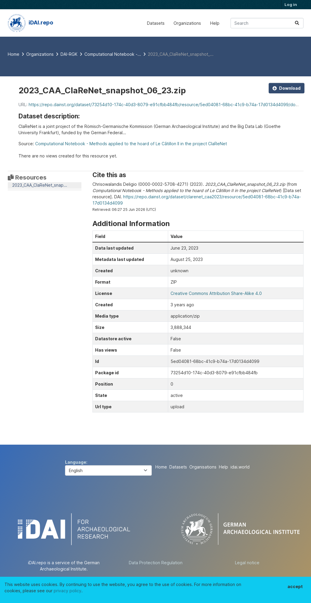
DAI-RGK (69, 54)
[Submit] (297, 23)
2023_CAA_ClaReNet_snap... (39, 185)
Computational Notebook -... (112, 54)
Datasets (156, 23)
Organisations (202, 466)
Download (287, 88)
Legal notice (247, 562)
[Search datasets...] (267, 23)
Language (75, 462)
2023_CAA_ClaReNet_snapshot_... (180, 54)
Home (161, 466)
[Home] (13, 54)
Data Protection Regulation (155, 562)
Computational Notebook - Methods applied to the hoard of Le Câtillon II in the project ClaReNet (131, 143)
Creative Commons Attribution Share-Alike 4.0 (216, 293)
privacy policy (67, 590)
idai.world (240, 466)
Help (214, 23)
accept (295, 586)
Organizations (187, 23)
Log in (290, 4)
